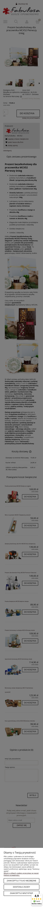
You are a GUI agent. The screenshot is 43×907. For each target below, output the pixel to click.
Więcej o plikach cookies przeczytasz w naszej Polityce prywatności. (21, 874)
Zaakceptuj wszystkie (21, 893)
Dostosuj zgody (21, 887)
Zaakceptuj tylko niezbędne (21, 881)
